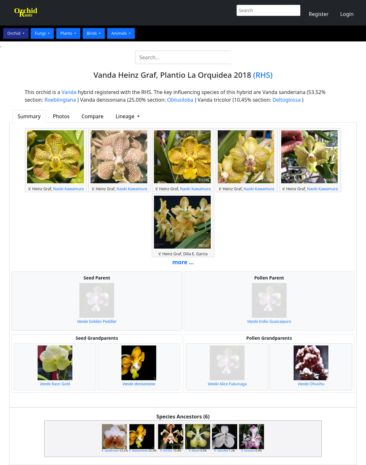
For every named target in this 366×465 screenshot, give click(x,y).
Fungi (41, 33)
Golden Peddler (97, 321)
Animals (119, 33)
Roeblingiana (60, 99)
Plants (66, 33)
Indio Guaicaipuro (269, 321)
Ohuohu (311, 384)
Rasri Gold (55, 384)
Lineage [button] (125, 116)
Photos (61, 116)
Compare (93, 116)
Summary (29, 116)
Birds (92, 33)
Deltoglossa (287, 99)
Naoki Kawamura (68, 189)
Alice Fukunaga (227, 384)
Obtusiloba (180, 99)
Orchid (14, 33)
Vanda (69, 92)
